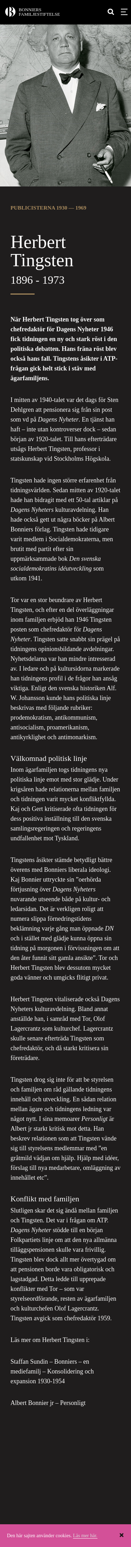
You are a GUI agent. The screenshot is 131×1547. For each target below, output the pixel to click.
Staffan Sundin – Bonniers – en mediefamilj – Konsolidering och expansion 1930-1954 (52, 1371)
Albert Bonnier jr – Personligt (48, 1402)
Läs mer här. (85, 1535)
